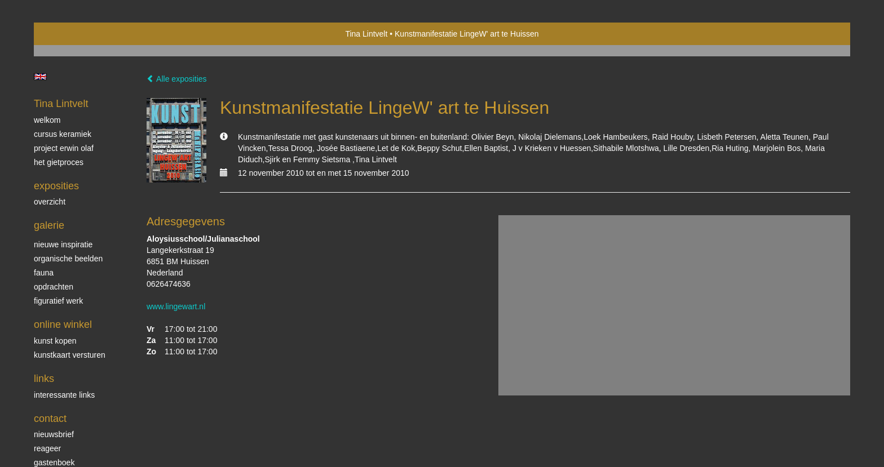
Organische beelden (68, 258)
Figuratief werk (58, 300)
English (40, 76)
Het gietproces (58, 162)
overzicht (49, 201)
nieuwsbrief (54, 434)
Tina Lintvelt (366, 33)
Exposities (56, 186)
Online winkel (63, 324)
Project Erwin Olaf (64, 148)
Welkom (47, 119)
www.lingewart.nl (176, 306)
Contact (50, 418)
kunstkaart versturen (69, 354)
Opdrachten (53, 286)
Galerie (49, 225)
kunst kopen (55, 340)
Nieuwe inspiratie (63, 244)
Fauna (44, 272)
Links (44, 378)
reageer (47, 448)
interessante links (64, 394)
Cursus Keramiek (62, 134)
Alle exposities (177, 78)
